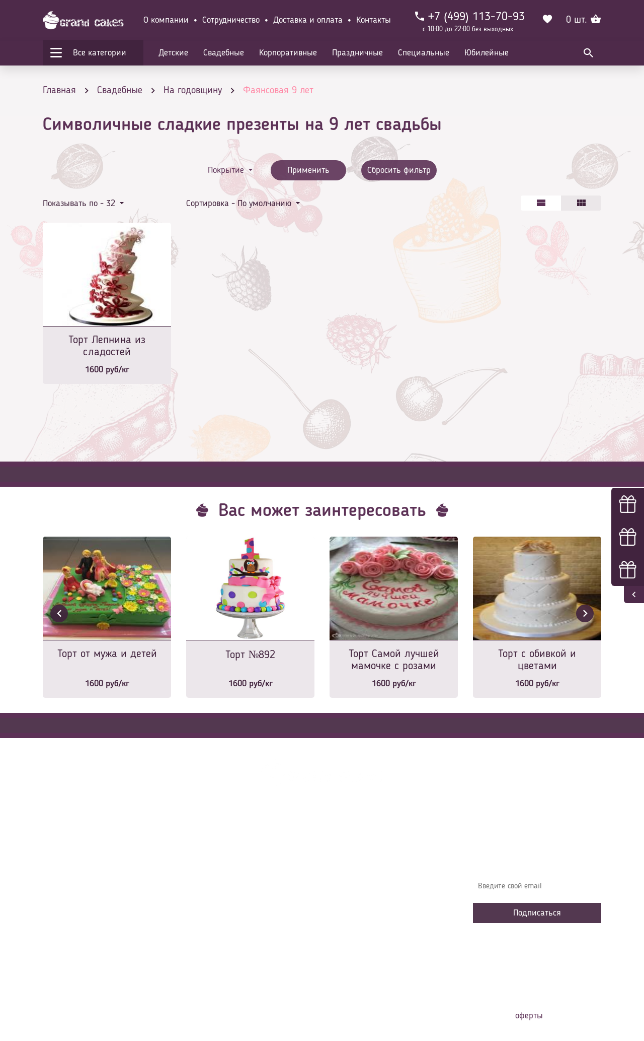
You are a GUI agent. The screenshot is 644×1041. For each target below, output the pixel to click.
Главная (207, 849)
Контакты (373, 20)
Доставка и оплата (308, 20)
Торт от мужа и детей (107, 654)
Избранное (211, 925)
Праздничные (357, 52)
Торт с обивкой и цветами (537, 660)
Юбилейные (486, 52)
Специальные (423, 52)
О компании (166, 20)
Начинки (207, 910)
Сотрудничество (231, 20)
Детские (173, 52)
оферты (529, 1015)
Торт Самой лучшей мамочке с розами (394, 660)
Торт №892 (250, 655)
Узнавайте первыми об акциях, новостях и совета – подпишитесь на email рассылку (534, 857)
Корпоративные (288, 52)
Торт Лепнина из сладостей (106, 346)
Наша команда (218, 955)
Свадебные (223, 52)
